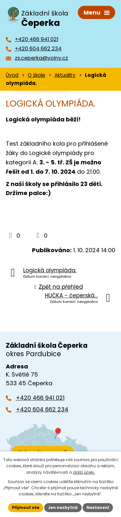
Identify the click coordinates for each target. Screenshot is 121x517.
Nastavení (97, 507)
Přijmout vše (25, 507)
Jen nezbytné (63, 507)
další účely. (84, 472)
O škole (36, 75)
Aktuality (65, 75)
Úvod (12, 75)
